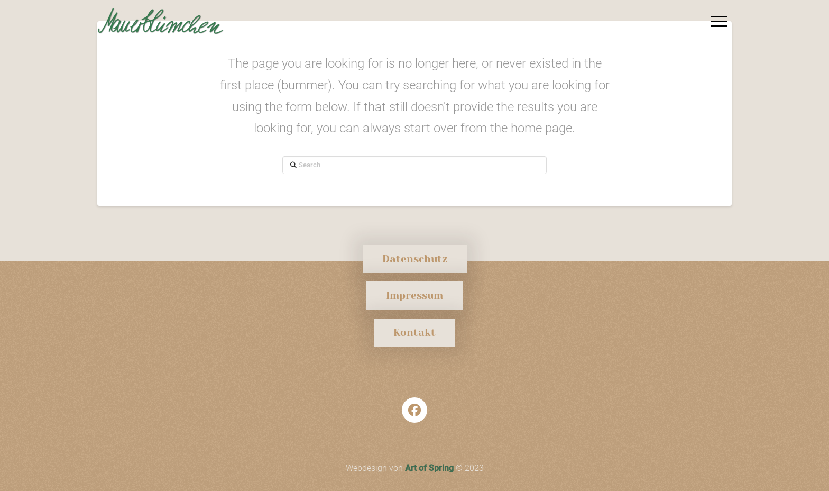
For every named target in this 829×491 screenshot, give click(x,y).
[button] (719, 21)
